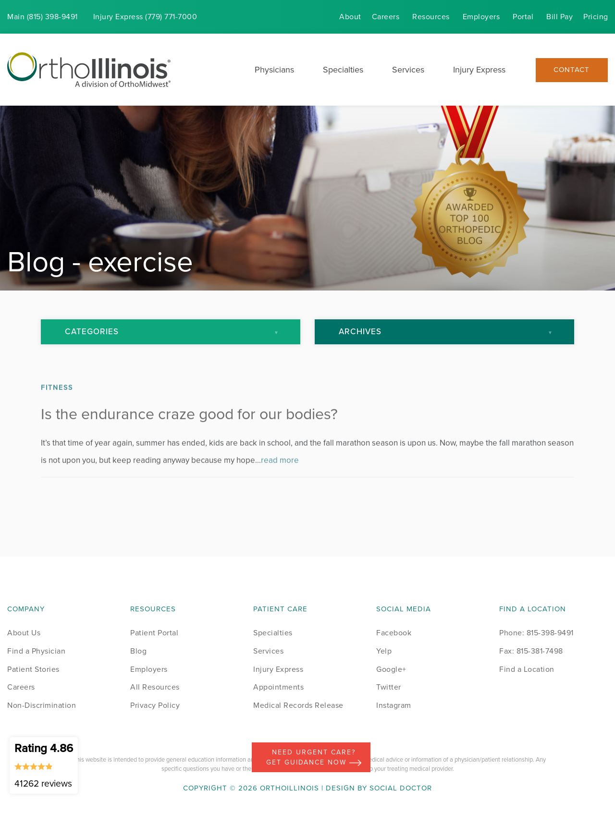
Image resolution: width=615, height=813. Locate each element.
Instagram (393, 705)
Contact (572, 70)
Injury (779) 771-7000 (145, 16)
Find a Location (526, 669)
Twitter (388, 686)
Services (408, 69)
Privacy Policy (155, 705)
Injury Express (479, 69)
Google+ (391, 669)
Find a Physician (36, 650)
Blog (138, 650)
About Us (23, 632)
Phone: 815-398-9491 (536, 632)
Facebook (393, 632)
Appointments (278, 686)
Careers (386, 16)
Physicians (274, 69)
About (350, 16)
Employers (481, 16)
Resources (431, 16)
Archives (360, 332)
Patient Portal (154, 632)
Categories (92, 332)
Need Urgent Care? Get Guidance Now (313, 757)
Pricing (595, 16)
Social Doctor (400, 788)
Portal (523, 16)
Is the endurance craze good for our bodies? (189, 432)
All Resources (155, 686)
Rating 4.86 (43, 765)
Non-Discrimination (41, 705)
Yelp (384, 650)
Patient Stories (33, 669)
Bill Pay (559, 16)
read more (280, 479)
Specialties (343, 69)
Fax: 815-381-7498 (531, 650)
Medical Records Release (298, 705)
